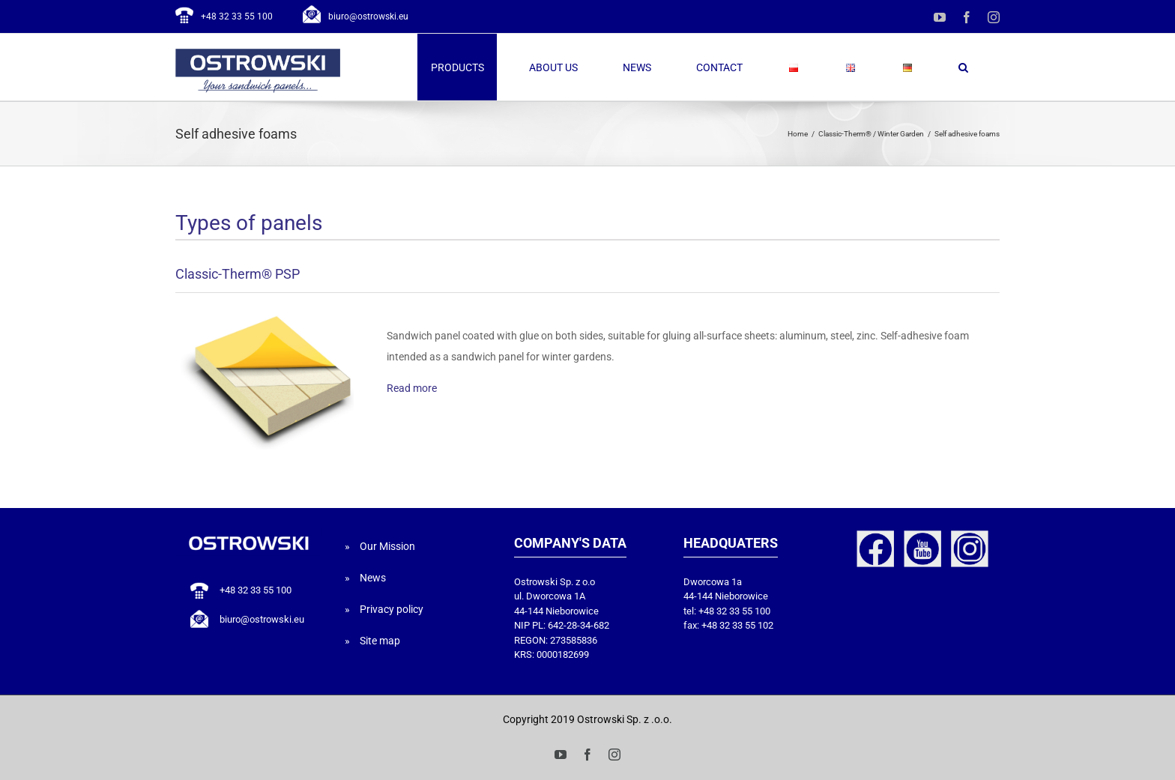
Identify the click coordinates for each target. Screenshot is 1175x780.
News (373, 578)
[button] (963, 67)
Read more (412, 388)
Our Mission (387, 546)
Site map (380, 641)
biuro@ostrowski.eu (368, 16)
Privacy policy (391, 609)
